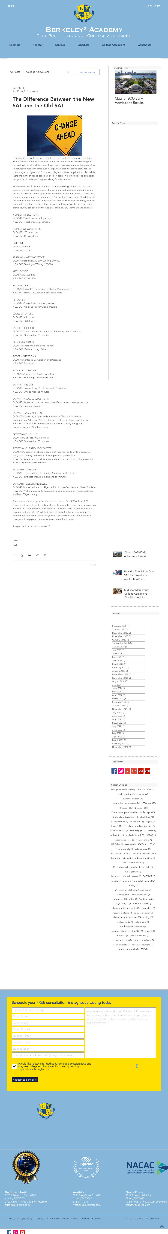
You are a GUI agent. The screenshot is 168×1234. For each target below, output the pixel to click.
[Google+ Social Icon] (127, 771)
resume (130, 844)
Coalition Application (125, 867)
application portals (133, 862)
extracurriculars (119, 830)
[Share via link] (37, 555)
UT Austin (149, 803)
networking (142, 922)
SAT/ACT (149, 876)
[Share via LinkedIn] (29, 555)
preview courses (139, 935)
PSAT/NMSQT (119, 821)
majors (116, 881)
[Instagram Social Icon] (121, 771)
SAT (15, 545)
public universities (145, 858)
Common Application (124, 812)
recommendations (142, 944)
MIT (152, 826)
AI (117, 903)
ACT (141, 789)
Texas (147, 903)
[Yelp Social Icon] (141, 771)
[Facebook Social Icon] (114, 771)
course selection (122, 940)
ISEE (151, 844)
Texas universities (140, 894)
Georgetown (133, 871)
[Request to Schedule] (25, 1079)
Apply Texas (146, 899)
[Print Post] (45, 555)
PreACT (137, 931)
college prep (143, 849)
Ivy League (148, 821)
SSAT (142, 844)
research (150, 830)
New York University (144, 853)
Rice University (124, 849)
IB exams (141, 808)
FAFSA (135, 821)
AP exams (126, 808)
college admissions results (125, 908)
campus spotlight (144, 940)
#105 (33, 1195)
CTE (144, 949)
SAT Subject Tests (121, 853)
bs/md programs (133, 881)
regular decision (143, 912)
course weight (121, 944)
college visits (125, 922)
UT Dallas (117, 844)
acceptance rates (124, 839)
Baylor (126, 903)
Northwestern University (133, 926)
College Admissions (37, 71)
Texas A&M (118, 826)
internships (148, 908)
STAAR (151, 835)
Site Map (155, 1218)
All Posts (15, 71)
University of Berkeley (125, 899)
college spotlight (137, 826)
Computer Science (122, 858)
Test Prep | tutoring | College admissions (83, 36)
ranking (133, 885)
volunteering (144, 839)
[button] (67, 72)
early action (117, 835)
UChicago (122, 894)
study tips (147, 817)
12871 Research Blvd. (17, 1195)
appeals (150, 931)
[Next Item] (151, 82)
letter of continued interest (126, 876)
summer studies (133, 798)
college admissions (123, 789)
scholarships (147, 812)
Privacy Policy (131, 1218)
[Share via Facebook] (14, 555)
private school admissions (125, 803)
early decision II (135, 835)
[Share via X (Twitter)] (21, 555)
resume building (122, 912)
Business (123, 935)
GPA (137, 903)
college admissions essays (133, 794)
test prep (136, 830)
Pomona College (120, 931)
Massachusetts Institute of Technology (133, 917)
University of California (125, 817)
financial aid (146, 867)
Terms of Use (143, 1218)
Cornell (150, 881)
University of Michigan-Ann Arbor (133, 890)
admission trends (129, 949)
